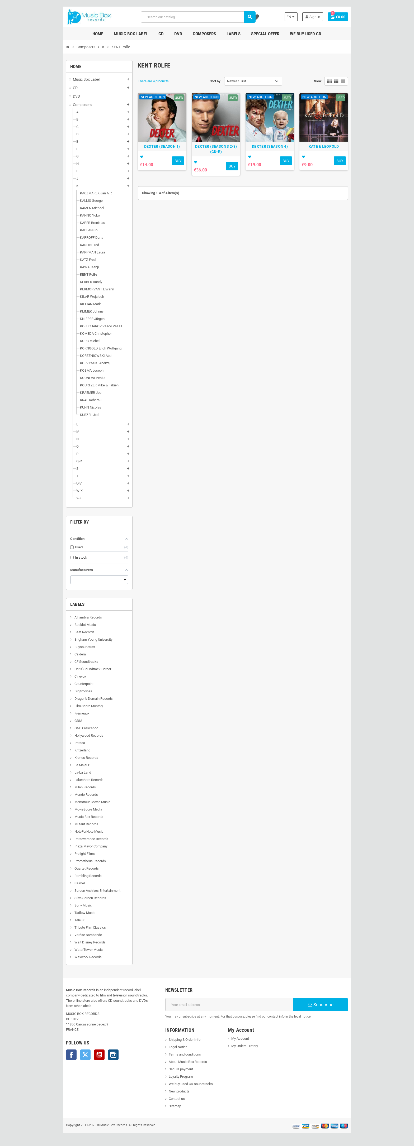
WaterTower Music (73, 950)
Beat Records (69, 632)
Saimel (64, 883)
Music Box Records (73, 817)
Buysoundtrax (69, 647)
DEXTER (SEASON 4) (276, 152)
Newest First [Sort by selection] (236, 81)
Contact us (172, 1099)
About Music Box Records (183, 1062)
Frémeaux (66, 713)
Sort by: (216, 81)
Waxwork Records (73, 957)
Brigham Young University (78, 639)
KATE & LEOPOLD (336, 152)
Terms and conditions (180, 1054)
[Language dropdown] (304, 16)
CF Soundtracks (71, 662)
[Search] (197, 17)
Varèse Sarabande (73, 935)
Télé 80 (64, 920)
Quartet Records (71, 868)
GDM (63, 721)
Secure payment (176, 1069)
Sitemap (170, 1106)
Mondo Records (71, 795)
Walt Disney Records (75, 942)
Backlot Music (70, 625)
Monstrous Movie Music (77, 802)
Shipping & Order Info (179, 1040)
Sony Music (68, 905)
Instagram (98, 1049)
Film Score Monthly (73, 706)
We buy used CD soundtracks (186, 1084)
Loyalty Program (176, 1076)
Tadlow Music (70, 913)
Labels (62, 604)
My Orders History (246, 1046)
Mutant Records (71, 824)
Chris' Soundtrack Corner (77, 669)
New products (174, 1091)
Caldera (65, 654)
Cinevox (65, 676)
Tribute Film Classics (75, 927)
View (332, 81)
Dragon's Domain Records (78, 699)
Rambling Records (73, 876)
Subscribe (332, 1004)
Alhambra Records (73, 617)
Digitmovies (68, 691)
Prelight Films (69, 854)
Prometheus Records (75, 861)
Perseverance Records (76, 839)
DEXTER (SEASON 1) (158, 152)
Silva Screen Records (75, 898)
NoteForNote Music (74, 831)
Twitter (70, 1049)
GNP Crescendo (71, 728)
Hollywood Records (73, 735)
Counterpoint (69, 684)
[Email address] (231, 1004)
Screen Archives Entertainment (82, 891)
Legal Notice (173, 1047)
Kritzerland (67, 750)
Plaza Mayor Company (76, 846)
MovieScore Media (73, 809)
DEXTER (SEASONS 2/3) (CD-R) (217, 154)
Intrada (64, 743)
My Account (242, 1038)
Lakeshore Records (74, 780)
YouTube (84, 1049)
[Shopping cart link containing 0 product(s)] (353, 16)
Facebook (56, 1049)
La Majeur (66, 765)
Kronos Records (71, 758)
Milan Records (70, 787)
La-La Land (67, 772)
